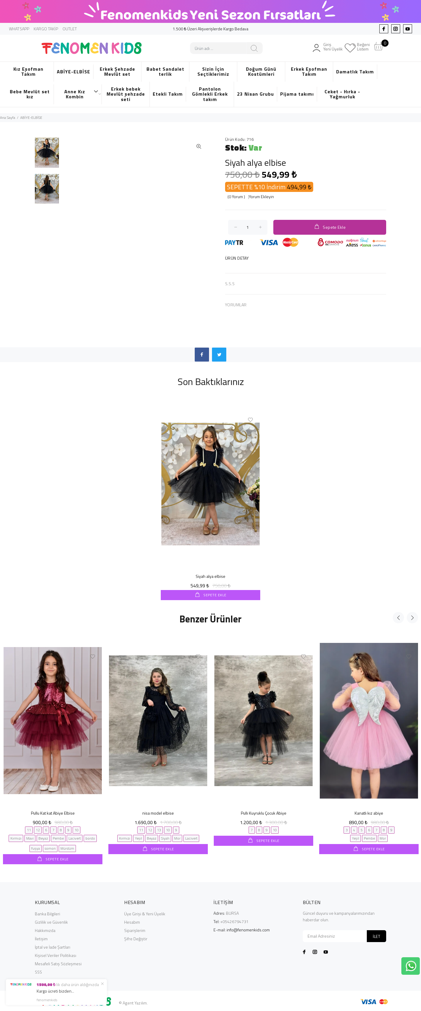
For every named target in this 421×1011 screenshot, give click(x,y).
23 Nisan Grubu (255, 93)
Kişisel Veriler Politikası (55, 955)
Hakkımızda (45, 930)
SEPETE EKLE (214, 595)
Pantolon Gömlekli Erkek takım (210, 94)
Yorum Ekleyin (261, 196)
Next (412, 617)
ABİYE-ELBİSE (73, 71)
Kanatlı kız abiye (369, 813)
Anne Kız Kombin (81, 94)
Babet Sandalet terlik (165, 71)
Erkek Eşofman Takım (309, 71)
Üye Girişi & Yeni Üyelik (144, 913)
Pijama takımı (297, 93)
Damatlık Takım (355, 71)
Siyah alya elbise (210, 576)
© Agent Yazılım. (133, 1002)
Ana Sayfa (7, 117)
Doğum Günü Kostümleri (261, 71)
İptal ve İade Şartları (52, 946)
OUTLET (70, 29)
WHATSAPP (19, 29)
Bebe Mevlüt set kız (30, 94)
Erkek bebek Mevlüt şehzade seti (126, 94)
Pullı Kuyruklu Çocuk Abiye (263, 813)
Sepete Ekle (330, 226)
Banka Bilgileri (47, 913)
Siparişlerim (134, 930)
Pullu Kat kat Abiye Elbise (53, 813)
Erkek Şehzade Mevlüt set (117, 71)
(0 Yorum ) (236, 196)
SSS (38, 971)
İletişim (41, 938)
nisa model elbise (158, 813)
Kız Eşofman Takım (28, 71)
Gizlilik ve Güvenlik (51, 921)
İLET (376, 936)
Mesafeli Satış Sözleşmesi (58, 963)
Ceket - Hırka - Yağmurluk (342, 94)
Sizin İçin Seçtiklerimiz (213, 71)
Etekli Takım (168, 93)
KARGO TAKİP (46, 29)
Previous (398, 617)
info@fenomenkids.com (248, 929)
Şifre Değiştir (135, 938)
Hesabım (132, 921)
